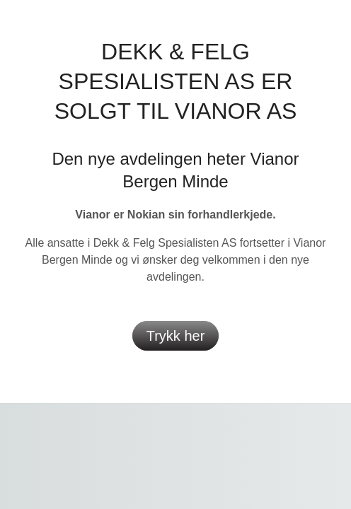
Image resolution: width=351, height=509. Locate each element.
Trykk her (175, 336)
